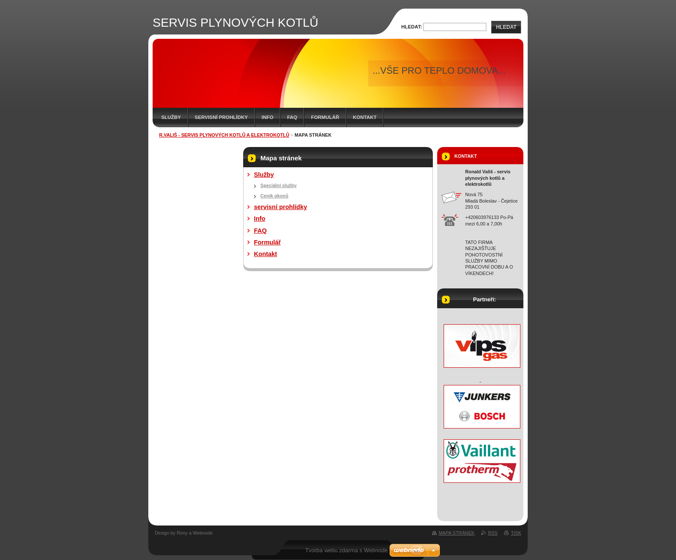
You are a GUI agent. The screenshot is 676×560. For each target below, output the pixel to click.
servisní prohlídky (221, 117)
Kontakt (365, 117)
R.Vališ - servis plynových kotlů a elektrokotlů (224, 135)
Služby (171, 117)
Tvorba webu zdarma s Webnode (346, 550)
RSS (493, 532)
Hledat (506, 27)
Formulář (325, 117)
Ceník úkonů (274, 195)
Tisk (516, 532)
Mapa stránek (457, 532)
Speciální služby (278, 185)
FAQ (292, 117)
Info (267, 117)
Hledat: (411, 26)
